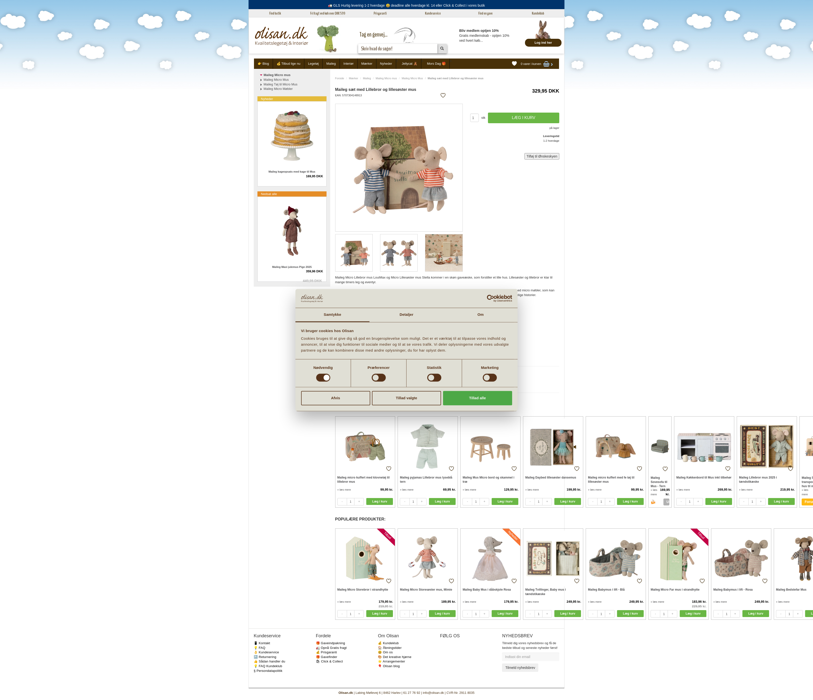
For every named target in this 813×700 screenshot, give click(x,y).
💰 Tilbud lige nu (288, 63)
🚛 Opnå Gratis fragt (331, 648)
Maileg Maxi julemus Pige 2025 (292, 266)
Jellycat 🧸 (409, 63)
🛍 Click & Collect (329, 661)
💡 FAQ (259, 648)
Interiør (349, 63)
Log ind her (543, 42)
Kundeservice (433, 13)
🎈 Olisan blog (389, 666)
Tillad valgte (406, 398)
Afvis (335, 398)
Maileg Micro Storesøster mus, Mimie (426, 589)
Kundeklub (538, 13)
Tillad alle (477, 398)
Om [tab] (480, 315)
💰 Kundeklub (388, 643)
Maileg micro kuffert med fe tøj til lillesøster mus (611, 479)
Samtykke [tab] (332, 315)
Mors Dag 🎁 (436, 63)
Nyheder (386, 63)
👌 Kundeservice (266, 652)
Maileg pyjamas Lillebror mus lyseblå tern (426, 479)
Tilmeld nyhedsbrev (520, 668)
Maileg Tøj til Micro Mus (280, 84)
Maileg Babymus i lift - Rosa (733, 589)
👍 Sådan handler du (269, 661)
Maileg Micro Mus (412, 78)
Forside (339, 78)
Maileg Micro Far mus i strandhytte (675, 589)
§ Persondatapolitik (268, 671)
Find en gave (485, 13)
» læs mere (344, 489)
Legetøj (313, 63)
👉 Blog (263, 63)
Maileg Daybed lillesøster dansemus (550, 477)
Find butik (275, 13)
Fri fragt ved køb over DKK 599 (327, 13)
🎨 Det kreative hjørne (394, 657)
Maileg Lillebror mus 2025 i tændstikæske (758, 479)
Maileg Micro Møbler (278, 89)
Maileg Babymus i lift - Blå (606, 589)
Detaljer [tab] (406, 315)
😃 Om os (385, 652)
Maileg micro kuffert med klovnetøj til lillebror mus (363, 479)
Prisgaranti (380, 13)
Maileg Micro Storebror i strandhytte (362, 589)
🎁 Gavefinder (326, 657)
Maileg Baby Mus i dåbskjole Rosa (487, 589)
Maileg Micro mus (386, 78)
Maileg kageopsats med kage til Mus (292, 171)
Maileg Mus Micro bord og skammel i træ (488, 479)
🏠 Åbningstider (390, 648)
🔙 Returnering (265, 657)
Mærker (366, 63)
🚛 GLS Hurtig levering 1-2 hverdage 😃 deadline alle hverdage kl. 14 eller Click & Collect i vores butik (406, 5)
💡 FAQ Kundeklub (268, 666)
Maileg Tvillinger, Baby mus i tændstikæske (545, 592)
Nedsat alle (269, 194)
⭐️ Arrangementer (391, 661)
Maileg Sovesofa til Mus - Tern (659, 482)
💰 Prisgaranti (326, 652)
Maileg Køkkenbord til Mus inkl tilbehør (703, 477)
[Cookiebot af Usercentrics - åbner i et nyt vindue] (490, 298)
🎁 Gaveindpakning (330, 643)
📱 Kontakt (262, 643)
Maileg (331, 63)
